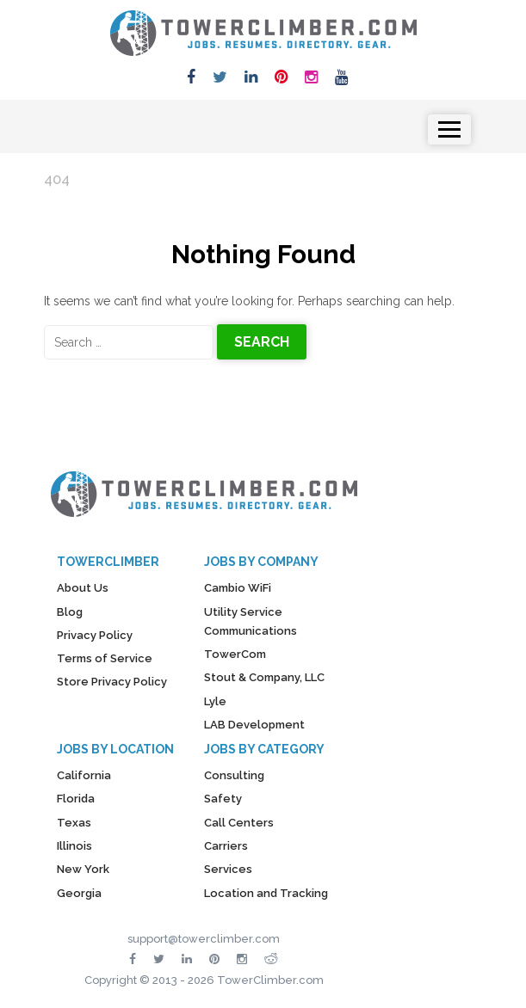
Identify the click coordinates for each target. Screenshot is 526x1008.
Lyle (215, 701)
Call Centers (239, 822)
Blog (70, 611)
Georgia (79, 893)
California (84, 775)
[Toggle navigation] (449, 129)
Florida (76, 798)
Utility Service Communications (250, 621)
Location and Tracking (266, 893)
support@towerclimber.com (203, 938)
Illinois (74, 845)
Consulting (234, 775)
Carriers (226, 845)
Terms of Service (104, 658)
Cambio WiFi (237, 587)
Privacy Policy (95, 635)
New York (83, 869)
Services (228, 869)
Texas (74, 822)
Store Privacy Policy (112, 681)
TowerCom (235, 654)
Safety (223, 798)
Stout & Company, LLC (264, 677)
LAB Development (254, 724)
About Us (82, 587)
